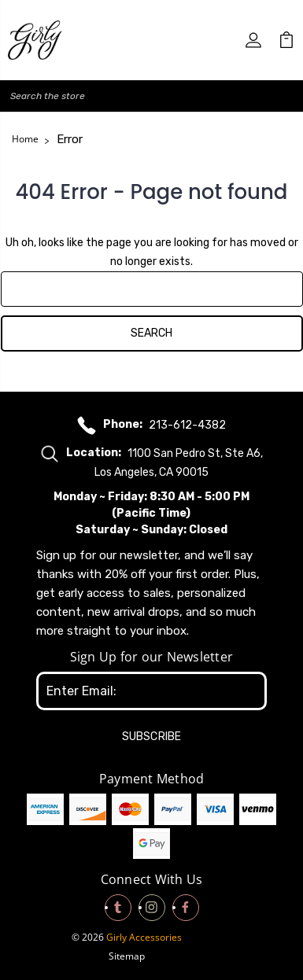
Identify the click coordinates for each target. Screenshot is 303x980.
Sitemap (127, 956)
